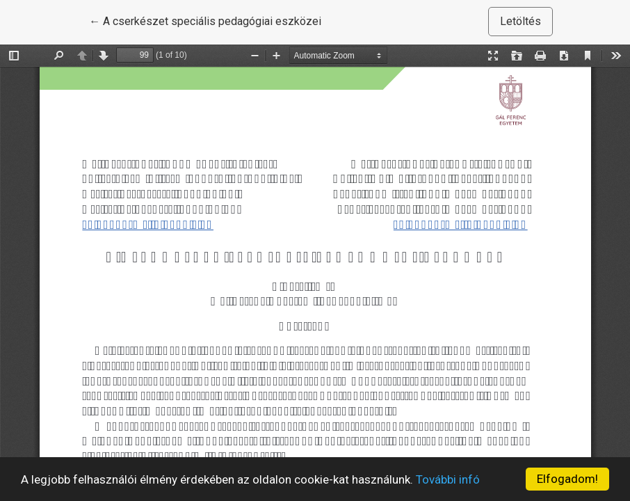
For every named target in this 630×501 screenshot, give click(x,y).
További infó (448, 479)
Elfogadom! (567, 479)
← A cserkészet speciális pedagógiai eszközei (205, 20)
